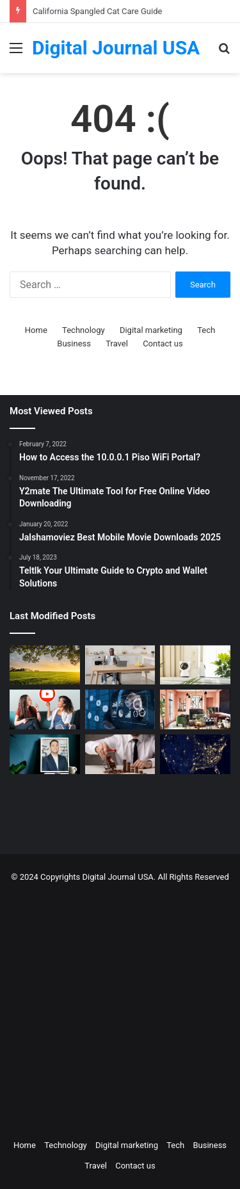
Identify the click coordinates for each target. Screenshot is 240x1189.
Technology (83, 330)
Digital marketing (151, 330)
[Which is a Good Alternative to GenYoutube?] (45, 709)
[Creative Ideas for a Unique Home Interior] (195, 709)
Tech (206, 330)
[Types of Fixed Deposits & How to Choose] (120, 754)
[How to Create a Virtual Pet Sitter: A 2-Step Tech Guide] (195, 665)
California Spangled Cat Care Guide (97, 11)
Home (36, 330)
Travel (117, 343)
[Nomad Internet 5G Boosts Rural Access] (195, 754)
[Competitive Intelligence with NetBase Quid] (120, 709)
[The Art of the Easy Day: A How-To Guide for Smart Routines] (120, 665)
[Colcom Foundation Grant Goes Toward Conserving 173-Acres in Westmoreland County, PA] (45, 665)
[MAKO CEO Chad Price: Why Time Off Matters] (45, 753)
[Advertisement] (120, 1007)
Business (74, 343)
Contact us (163, 343)
